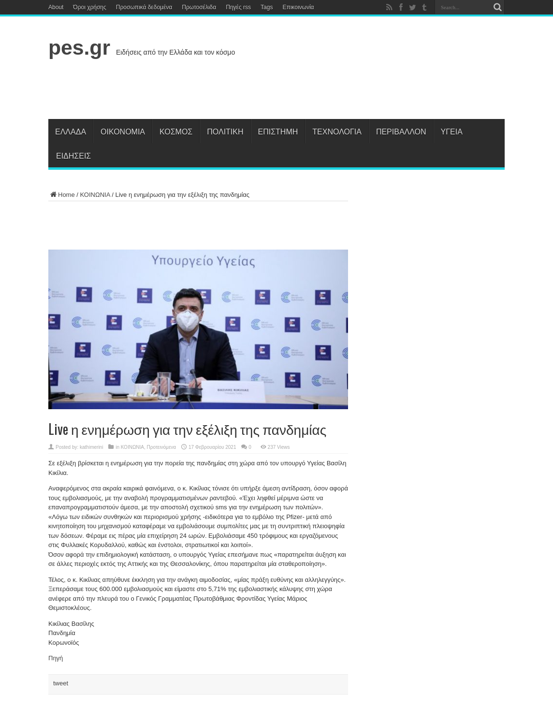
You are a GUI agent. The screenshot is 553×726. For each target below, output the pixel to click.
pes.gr (79, 47)
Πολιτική (225, 131)
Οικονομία (123, 131)
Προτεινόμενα (161, 447)
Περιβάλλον (401, 131)
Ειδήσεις (73, 155)
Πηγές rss (238, 7)
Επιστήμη (278, 131)
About (55, 7)
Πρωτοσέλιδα (199, 7)
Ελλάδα (70, 131)
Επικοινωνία (298, 7)
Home (61, 194)
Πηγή (55, 658)
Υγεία (452, 131)
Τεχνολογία (337, 131)
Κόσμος (176, 131)
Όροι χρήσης (89, 7)
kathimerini (91, 447)
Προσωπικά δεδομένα (144, 7)
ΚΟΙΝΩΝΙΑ (95, 194)
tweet (60, 683)
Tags (267, 7)
